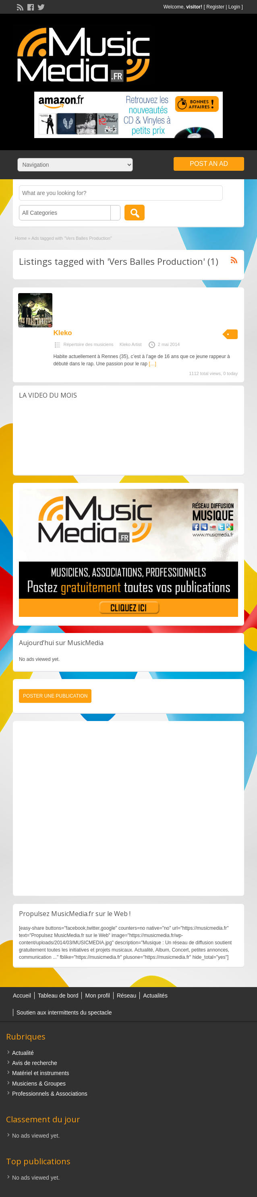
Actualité (23, 1053)
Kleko (62, 333)
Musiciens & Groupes (39, 1083)
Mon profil (97, 995)
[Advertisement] (128, 808)
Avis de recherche (34, 1063)
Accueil (22, 995)
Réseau (126, 995)
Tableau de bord (58, 995)
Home (21, 238)
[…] (152, 364)
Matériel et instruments (40, 1073)
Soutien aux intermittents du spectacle (64, 1012)
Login (234, 7)
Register (215, 7)
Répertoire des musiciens (88, 344)
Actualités (155, 995)
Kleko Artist (131, 344)
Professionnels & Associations (49, 1093)
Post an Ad (209, 163)
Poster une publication (55, 696)
